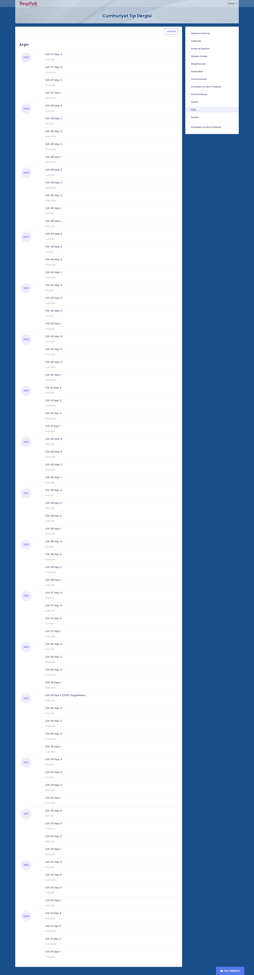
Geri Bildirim (232, 971)
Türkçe (231, 3)
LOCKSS (171, 31)
